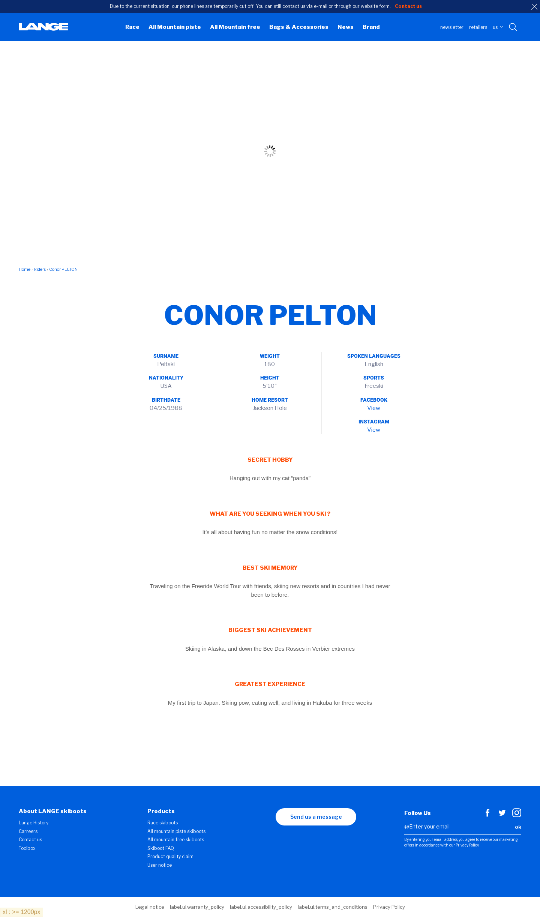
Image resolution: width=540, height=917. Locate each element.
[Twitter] (502, 815)
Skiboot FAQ (160, 848)
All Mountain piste (174, 27)
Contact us (30, 839)
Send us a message (316, 816)
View (373, 408)
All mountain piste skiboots (176, 831)
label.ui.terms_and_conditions (333, 907)
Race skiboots (162, 822)
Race (132, 27)
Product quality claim (170, 856)
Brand (371, 27)
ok (518, 827)
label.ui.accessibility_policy (261, 907)
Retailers (478, 27)
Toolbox (27, 848)
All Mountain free (235, 27)
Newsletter (452, 27)
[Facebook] (487, 815)
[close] (534, 7)
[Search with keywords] (513, 27)
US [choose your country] (498, 27)
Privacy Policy (389, 907)
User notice (159, 865)
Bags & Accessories (298, 27)
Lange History (33, 822)
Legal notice (149, 907)
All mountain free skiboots (175, 839)
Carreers (28, 831)
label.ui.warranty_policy (197, 907)
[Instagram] (516, 815)
